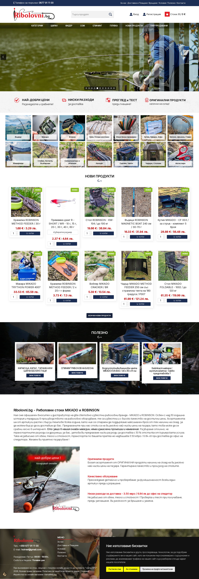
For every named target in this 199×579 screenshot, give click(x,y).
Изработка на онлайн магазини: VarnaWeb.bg (35, 574)
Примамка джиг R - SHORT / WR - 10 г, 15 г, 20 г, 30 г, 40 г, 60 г (63, 223)
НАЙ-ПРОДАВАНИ (159, 25)
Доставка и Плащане (137, 3)
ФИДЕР (68, 25)
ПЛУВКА (114, 25)
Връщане (153, 3)
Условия (162, 3)
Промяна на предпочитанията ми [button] (157, 569)
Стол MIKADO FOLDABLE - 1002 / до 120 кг (173, 287)
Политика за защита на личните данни (60, 571)
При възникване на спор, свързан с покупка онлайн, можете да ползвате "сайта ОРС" (55, 568)
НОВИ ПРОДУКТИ (134, 25)
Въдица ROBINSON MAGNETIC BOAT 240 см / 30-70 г (136, 223)
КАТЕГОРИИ (37, 25)
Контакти (181, 3)
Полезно (171, 3)
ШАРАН (54, 25)
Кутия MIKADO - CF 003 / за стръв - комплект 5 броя (173, 223)
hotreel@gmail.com (31, 549)
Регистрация (153, 14)
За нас (123, 3)
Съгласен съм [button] (114, 569)
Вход (136, 14)
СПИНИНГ (97, 25)
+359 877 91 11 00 (29, 545)
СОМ (82, 25)
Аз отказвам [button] (131, 569)
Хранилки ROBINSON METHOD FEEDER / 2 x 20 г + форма (62, 287)
